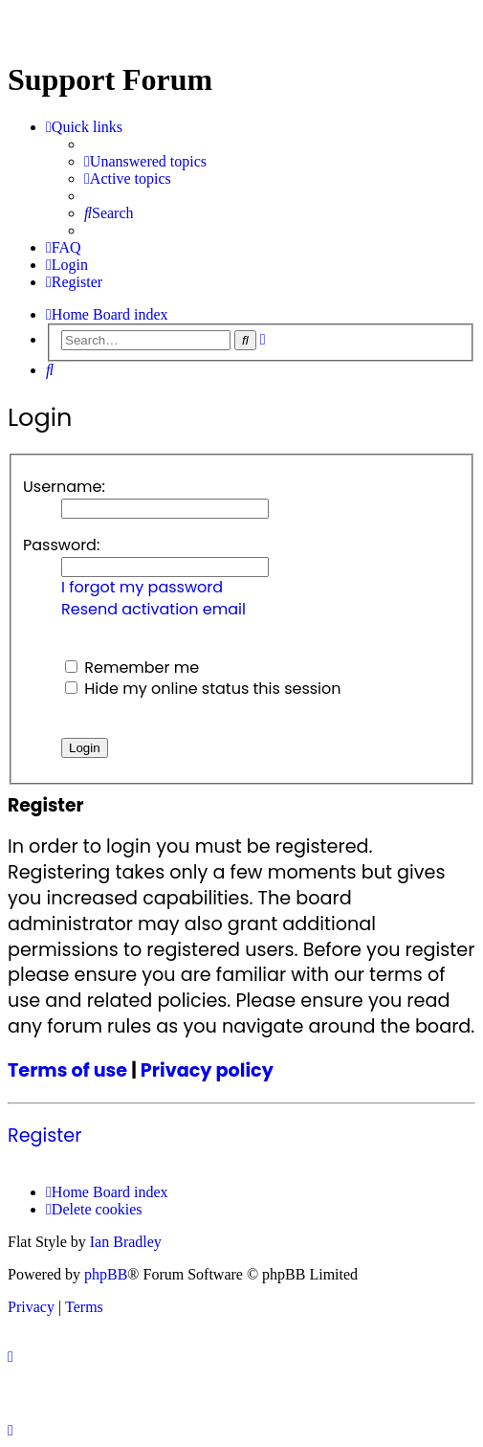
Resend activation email (153, 609)
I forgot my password (142, 587)
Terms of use (67, 1070)
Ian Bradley (126, 1242)
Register (44, 1136)
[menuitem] (145, 161)
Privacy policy (207, 1070)
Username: (64, 487)
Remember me (132, 668)
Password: (61, 545)
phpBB (105, 1274)
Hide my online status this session (203, 689)
